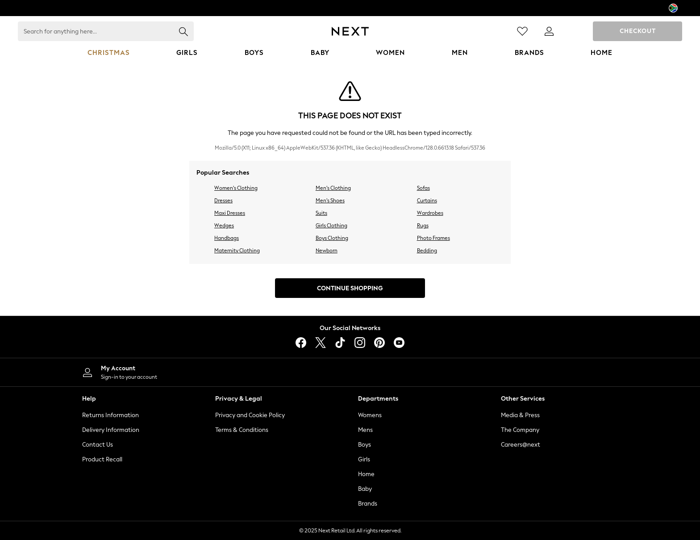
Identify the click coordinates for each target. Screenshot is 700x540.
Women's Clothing (236, 188)
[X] (320, 342)
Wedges (224, 225)
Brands (367, 503)
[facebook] (301, 342)
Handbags (226, 238)
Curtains (427, 200)
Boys (364, 444)
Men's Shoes (330, 200)
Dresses (223, 200)
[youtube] (399, 342)
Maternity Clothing (237, 250)
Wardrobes (430, 213)
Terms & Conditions (241, 430)
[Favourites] (522, 31)
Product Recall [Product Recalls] (102, 459)
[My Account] (207, 372)
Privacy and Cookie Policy (250, 415)
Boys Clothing (332, 238)
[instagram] (360, 342)
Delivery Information (110, 430)
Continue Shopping (350, 288)
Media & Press (520, 415)
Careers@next (520, 444)
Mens (365, 430)
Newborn (327, 250)
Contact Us (97, 444)
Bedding (427, 250)
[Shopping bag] (576, 31)
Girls (364, 459)
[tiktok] (340, 342)
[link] (549, 31)
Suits (321, 213)
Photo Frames (433, 238)
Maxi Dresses (229, 213)
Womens (370, 415)
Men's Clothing (333, 188)
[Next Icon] (350, 31)
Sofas (423, 188)
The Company (520, 430)
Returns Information (110, 415)
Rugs (423, 225)
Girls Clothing (331, 225)
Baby (365, 489)
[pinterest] (379, 342)
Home (366, 474)
